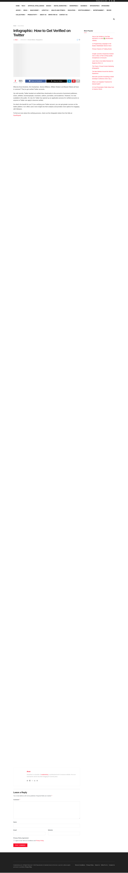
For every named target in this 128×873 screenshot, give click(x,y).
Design (48, 5)
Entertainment (98, 10)
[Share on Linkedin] (69, 81)
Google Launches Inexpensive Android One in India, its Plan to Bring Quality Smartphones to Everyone (103, 55)
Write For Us (52, 14)
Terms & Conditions (80, 865)
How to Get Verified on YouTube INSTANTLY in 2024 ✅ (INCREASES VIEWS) (102, 38)
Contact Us (63, 14)
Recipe (109, 10)
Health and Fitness (58, 10)
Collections (20, 14)
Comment (16, 800)
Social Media (21, 25)
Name (15, 822)
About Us (43, 14)
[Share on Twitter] (56, 81)
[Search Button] (114, 19)
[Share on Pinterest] (74, 81)
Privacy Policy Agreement (21, 838)
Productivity (32, 14)
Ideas (25, 10)
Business (84, 5)
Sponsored (105, 5)
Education (71, 10)
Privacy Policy (40, 841)
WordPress (74, 5)
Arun (16, 39)
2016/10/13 (23, 39)
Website (50, 830)
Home (18, 5)
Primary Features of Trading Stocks (102, 49)
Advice (18, 10)
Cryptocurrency (84, 10)
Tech (23, 5)
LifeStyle (45, 10)
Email (15, 830)
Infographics (94, 5)
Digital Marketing (60, 5)
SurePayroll (17, 115)
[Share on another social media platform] (78, 81)
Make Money (34, 10)
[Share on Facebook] (35, 81)
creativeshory (44, 775)
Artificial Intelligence (36, 5)
